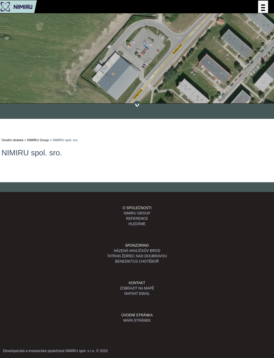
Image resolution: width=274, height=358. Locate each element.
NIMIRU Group (38, 140)
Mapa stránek (137, 320)
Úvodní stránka (12, 140)
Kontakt (137, 283)
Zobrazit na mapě (137, 288)
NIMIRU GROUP (137, 213)
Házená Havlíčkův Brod (137, 251)
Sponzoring (137, 245)
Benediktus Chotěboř (137, 261)
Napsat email (137, 294)
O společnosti (137, 208)
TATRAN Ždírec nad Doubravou (137, 256)
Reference (137, 219)
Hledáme (137, 224)
